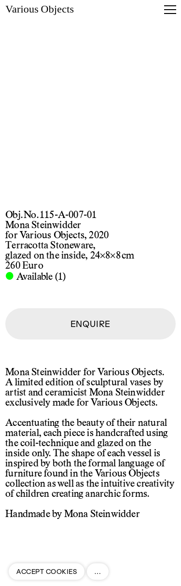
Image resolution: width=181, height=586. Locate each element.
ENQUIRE (90, 324)
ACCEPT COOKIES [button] (46, 571)
